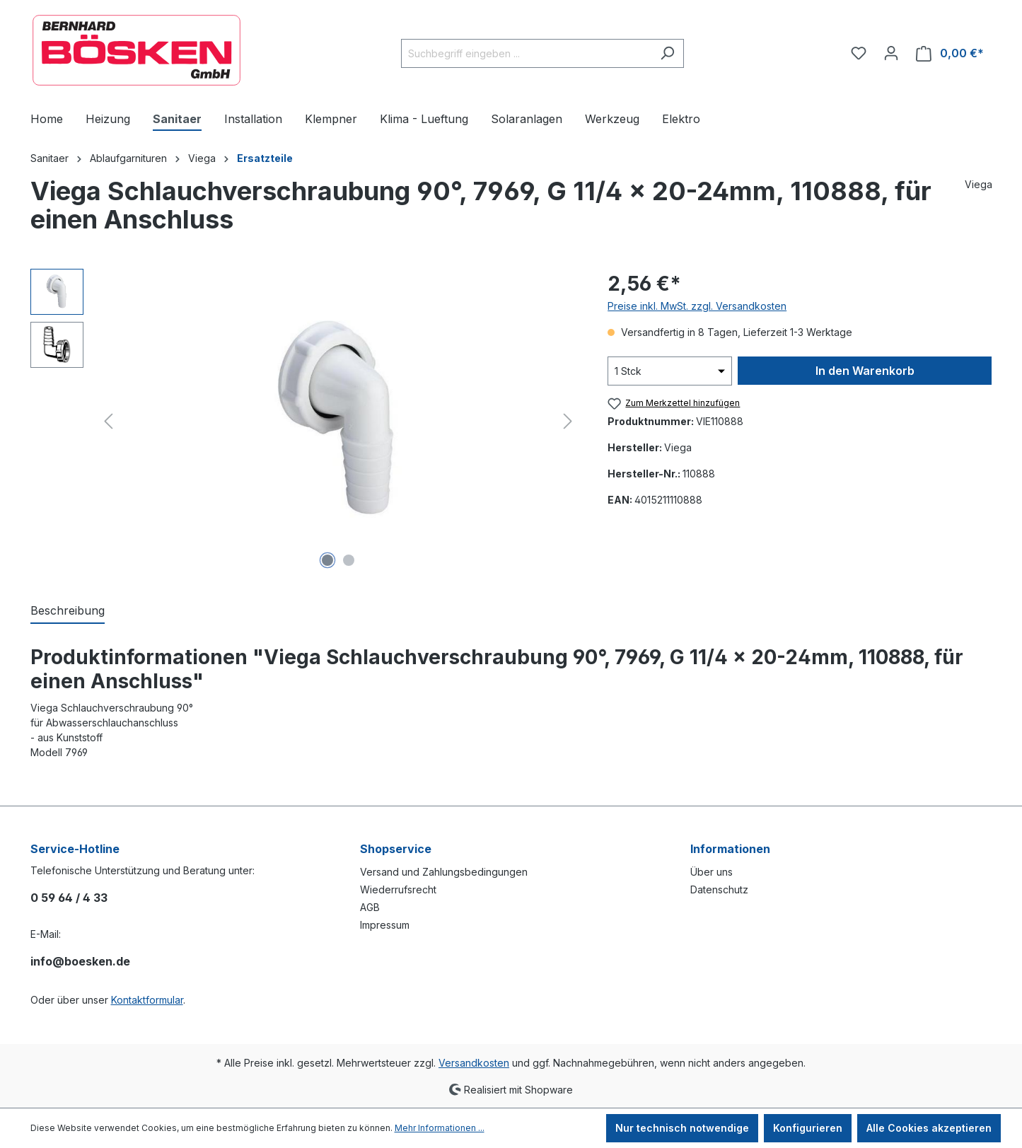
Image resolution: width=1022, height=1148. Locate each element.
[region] (305, 421)
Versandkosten (474, 1063)
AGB (370, 907)
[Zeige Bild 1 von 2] (327, 560)
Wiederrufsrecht (398, 889)
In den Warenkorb (864, 371)
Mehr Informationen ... (439, 1128)
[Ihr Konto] (891, 53)
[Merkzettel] (858, 53)
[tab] (67, 611)
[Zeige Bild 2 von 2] (348, 560)
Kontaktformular (147, 1000)
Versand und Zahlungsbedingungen (444, 872)
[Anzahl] (670, 370)
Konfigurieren (807, 1128)
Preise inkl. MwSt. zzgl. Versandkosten (697, 306)
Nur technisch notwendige (682, 1128)
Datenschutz (719, 889)
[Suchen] (667, 53)
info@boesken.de (80, 961)
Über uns (711, 872)
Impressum (385, 925)
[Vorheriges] (108, 421)
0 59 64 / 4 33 (69, 898)
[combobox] (526, 53)
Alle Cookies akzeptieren (929, 1128)
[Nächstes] (568, 421)
